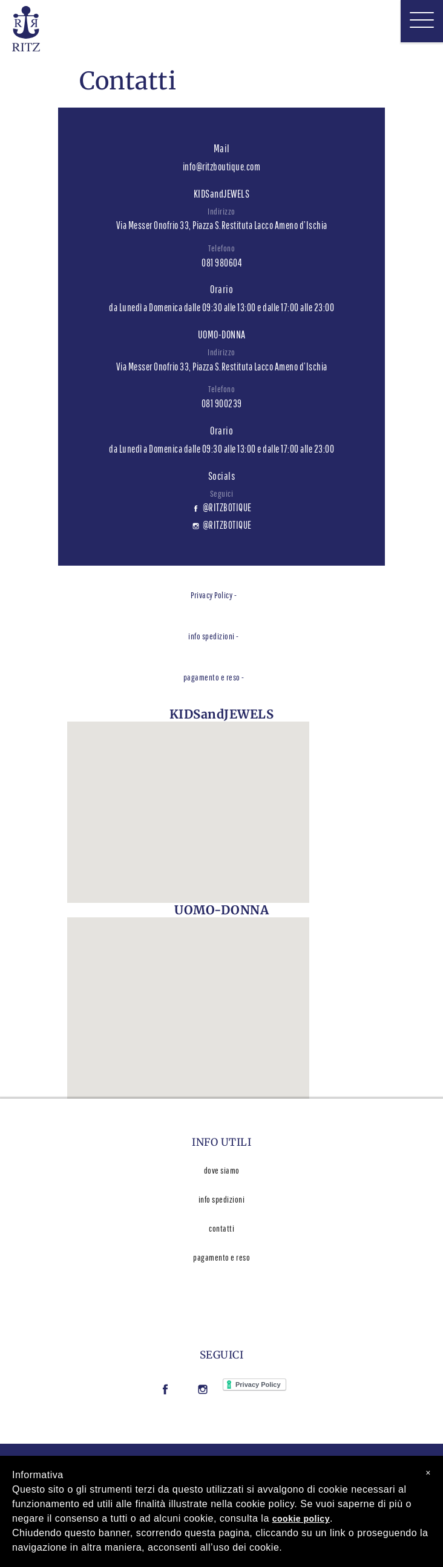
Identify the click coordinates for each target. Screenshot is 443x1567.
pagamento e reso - (213, 677)
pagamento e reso (221, 1257)
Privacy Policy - (214, 595)
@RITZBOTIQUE (222, 507)
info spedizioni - (213, 636)
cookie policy (301, 1518)
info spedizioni (222, 1199)
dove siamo (222, 1170)
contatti (221, 1228)
